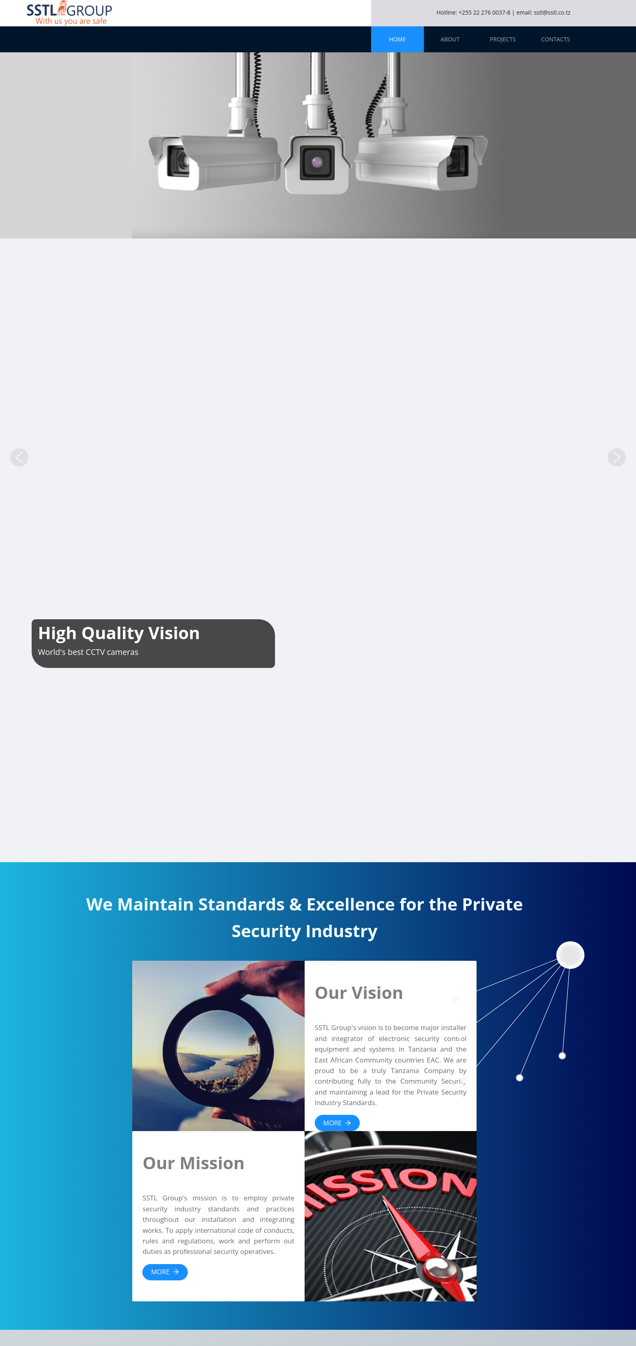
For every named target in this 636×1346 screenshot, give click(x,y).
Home (397, 39)
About (450, 39)
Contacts (555, 39)
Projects (503, 39)
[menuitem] (397, 39)
